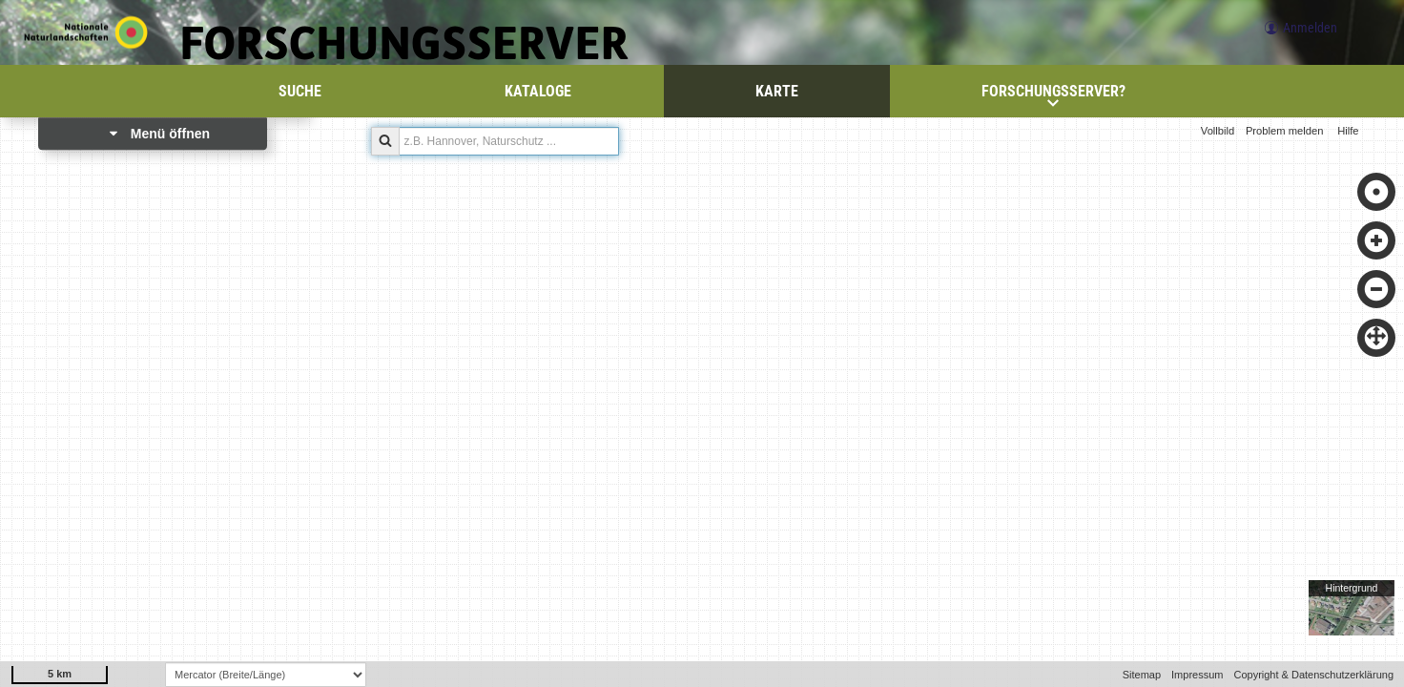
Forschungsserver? (1053, 95)
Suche (300, 91)
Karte (776, 91)
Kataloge (538, 91)
